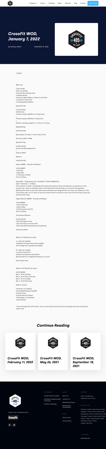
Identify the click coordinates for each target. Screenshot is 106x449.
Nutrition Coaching (50, 404)
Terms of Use (66, 417)
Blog (75, 3)
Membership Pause (68, 402)
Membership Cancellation (66, 406)
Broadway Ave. (85, 438)
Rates (60, 3)
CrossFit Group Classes (51, 396)
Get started (93, 3)
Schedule (52, 3)
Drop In (43, 3)
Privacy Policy (66, 421)
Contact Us (66, 399)
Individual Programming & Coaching (52, 400)
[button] (33, 3)
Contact (83, 3)
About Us (68, 3)
